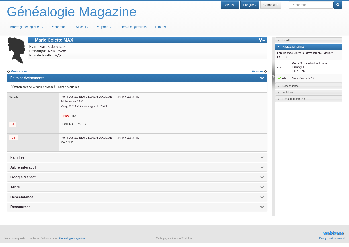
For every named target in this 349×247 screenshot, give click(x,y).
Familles (257, 71)
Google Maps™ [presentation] (23, 177)
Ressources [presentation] (20, 207)
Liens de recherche (293, 98)
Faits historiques (66, 87)
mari (279, 67)
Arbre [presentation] (15, 187)
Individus (287, 92)
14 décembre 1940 (72, 101)
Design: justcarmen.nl (332, 238)
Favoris (229, 5)
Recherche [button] (60, 27)
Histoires (160, 27)
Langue (249, 5)
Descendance (290, 86)
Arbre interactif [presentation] (23, 167)
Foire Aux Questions (133, 27)
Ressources (19, 71)
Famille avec (305, 55)
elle (281, 78)
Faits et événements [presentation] (27, 78)
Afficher (82, 27)
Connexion (270, 5)
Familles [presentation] (17, 157)
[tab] (147, 40)
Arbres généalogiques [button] (26, 27)
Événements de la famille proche (31, 87)
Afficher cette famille (127, 96)
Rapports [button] (104, 27)
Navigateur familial (293, 46)
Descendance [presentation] (21, 197)
